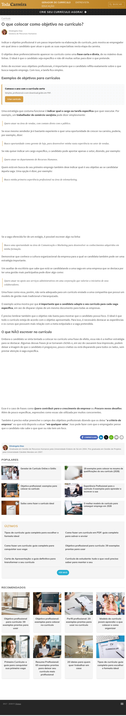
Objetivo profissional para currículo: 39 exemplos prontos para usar (92, 547)
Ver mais (63, 572)
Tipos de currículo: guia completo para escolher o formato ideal (31, 534)
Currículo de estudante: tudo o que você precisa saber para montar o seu (91, 560)
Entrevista (82, 2)
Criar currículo (14, 99)
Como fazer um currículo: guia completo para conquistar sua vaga (29, 547)
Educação (48, 6)
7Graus (18, 704)
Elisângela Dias (16, 446)
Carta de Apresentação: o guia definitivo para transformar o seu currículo (30, 560)
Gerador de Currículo (56, 2)
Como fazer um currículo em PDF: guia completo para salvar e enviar (91, 534)
